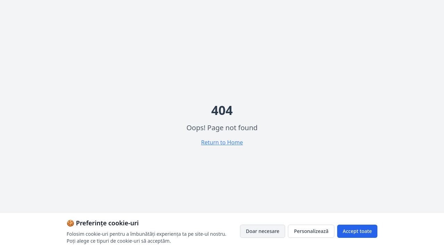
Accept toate (357, 231)
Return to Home (222, 142)
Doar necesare (263, 231)
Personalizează (311, 231)
